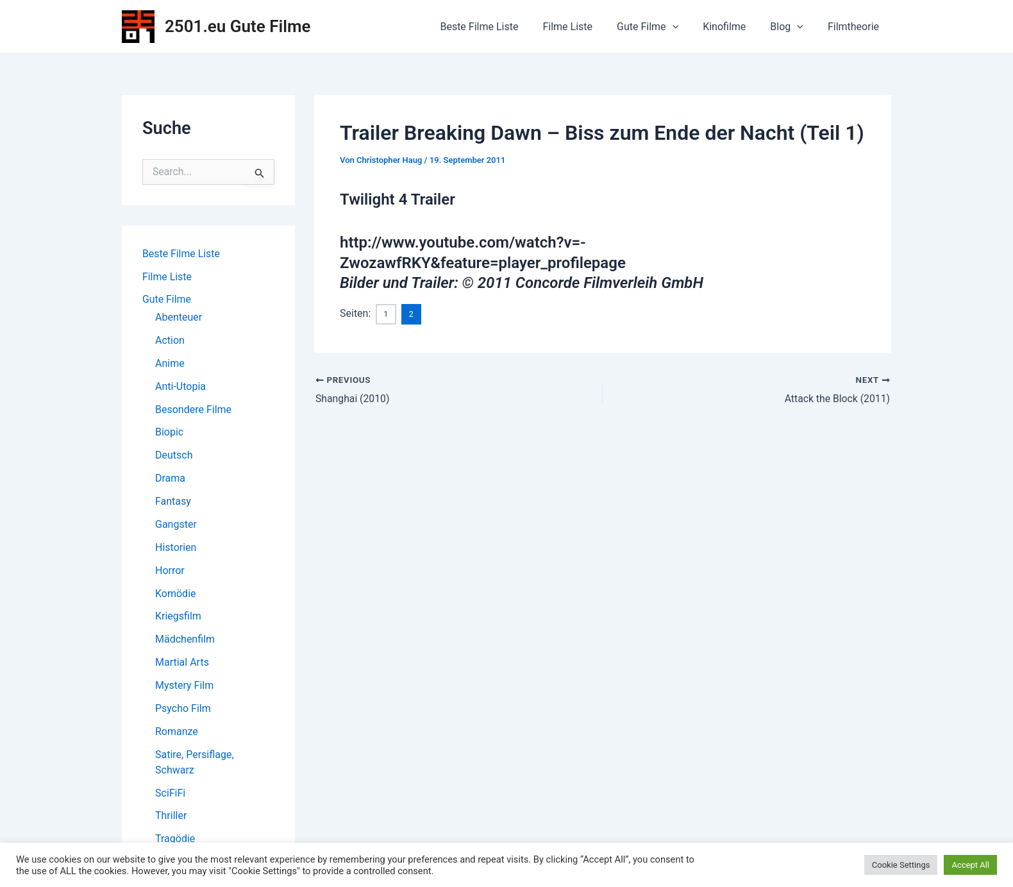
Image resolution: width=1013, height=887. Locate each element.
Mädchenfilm (185, 641)
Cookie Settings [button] (901, 865)
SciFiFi (170, 795)
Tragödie (175, 841)
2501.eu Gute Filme (238, 26)
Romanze (176, 733)
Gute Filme (661, 27)
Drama (170, 479)
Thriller (171, 818)
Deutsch (173, 456)
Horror (170, 572)
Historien (175, 549)
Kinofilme (733, 27)
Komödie (175, 595)
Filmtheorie (855, 27)
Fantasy (173, 502)
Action (170, 341)
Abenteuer (178, 318)
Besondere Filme (193, 410)
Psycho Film (183, 710)
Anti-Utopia (180, 387)
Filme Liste (585, 27)
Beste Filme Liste (500, 27)
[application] (686, 27)
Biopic (169, 433)
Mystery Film (184, 687)
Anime (170, 364)
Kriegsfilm (178, 618)
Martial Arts (182, 664)
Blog (792, 27)
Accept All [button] (970, 865)
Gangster (176, 526)
